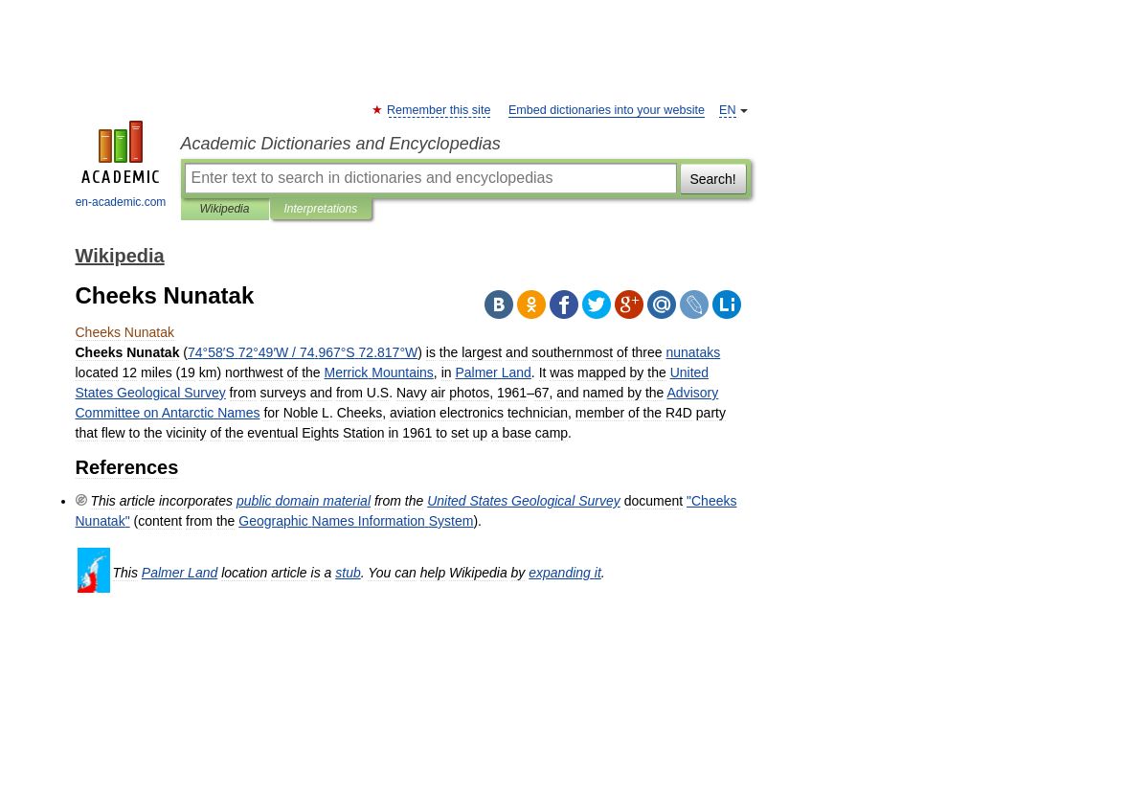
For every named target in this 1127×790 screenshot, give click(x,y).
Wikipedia (225, 208)
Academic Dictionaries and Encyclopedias (341, 143)
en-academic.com (121, 165)
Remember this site (439, 110)
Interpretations (321, 208)
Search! (712, 179)
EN (727, 110)
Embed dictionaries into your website (606, 110)
